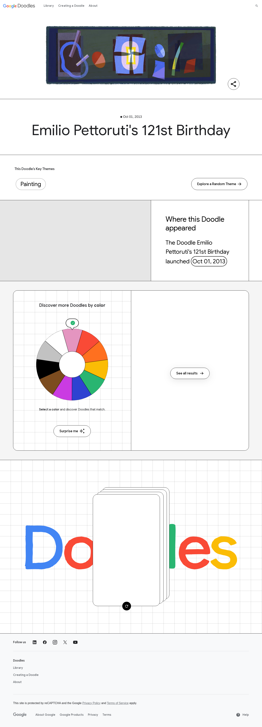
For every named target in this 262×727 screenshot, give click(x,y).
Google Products (72, 715)
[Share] (233, 84)
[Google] (20, 715)
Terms (106, 715)
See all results (190, 373)
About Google (45, 715)
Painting (30, 184)
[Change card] (126, 606)
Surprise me (72, 431)
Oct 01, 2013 (208, 261)
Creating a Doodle (71, 6)
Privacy (93, 715)
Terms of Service (118, 703)
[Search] (257, 5)
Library (49, 6)
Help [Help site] (242, 715)
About (93, 6)
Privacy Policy (91, 703)
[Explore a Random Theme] (219, 184)
